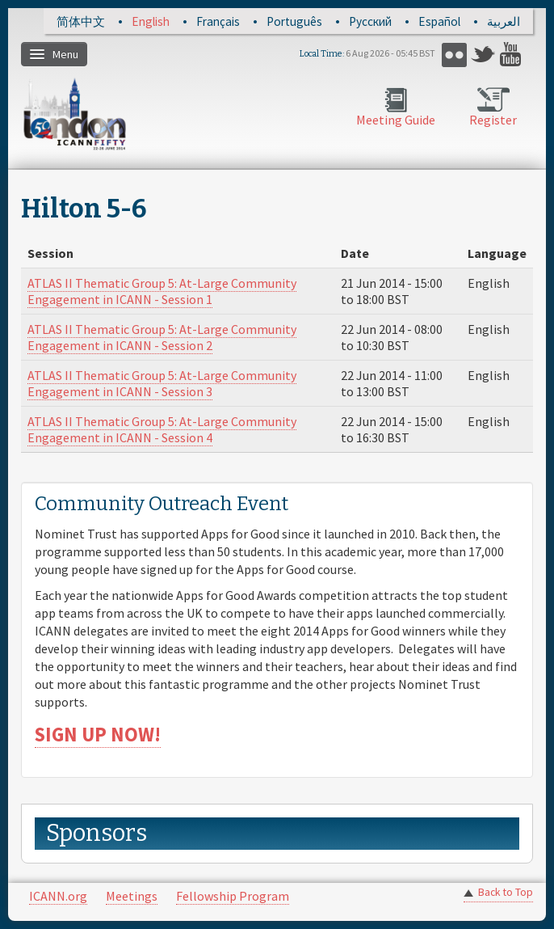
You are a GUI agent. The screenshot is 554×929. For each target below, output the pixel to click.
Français (218, 21)
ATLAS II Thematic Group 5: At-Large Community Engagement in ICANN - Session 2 (161, 337)
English (151, 21)
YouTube (512, 54)
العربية (503, 21)
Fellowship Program (232, 896)
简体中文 (81, 21)
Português (294, 21)
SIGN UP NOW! (98, 734)
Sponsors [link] (96, 833)
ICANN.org (58, 896)
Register (493, 120)
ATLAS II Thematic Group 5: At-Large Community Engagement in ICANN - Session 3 (161, 383)
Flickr (454, 54)
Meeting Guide (395, 120)
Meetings (131, 896)
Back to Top (505, 892)
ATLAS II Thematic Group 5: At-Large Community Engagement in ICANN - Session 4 (161, 429)
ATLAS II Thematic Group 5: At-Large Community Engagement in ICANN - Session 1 (161, 291)
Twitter (483, 54)
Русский (370, 21)
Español (439, 21)
